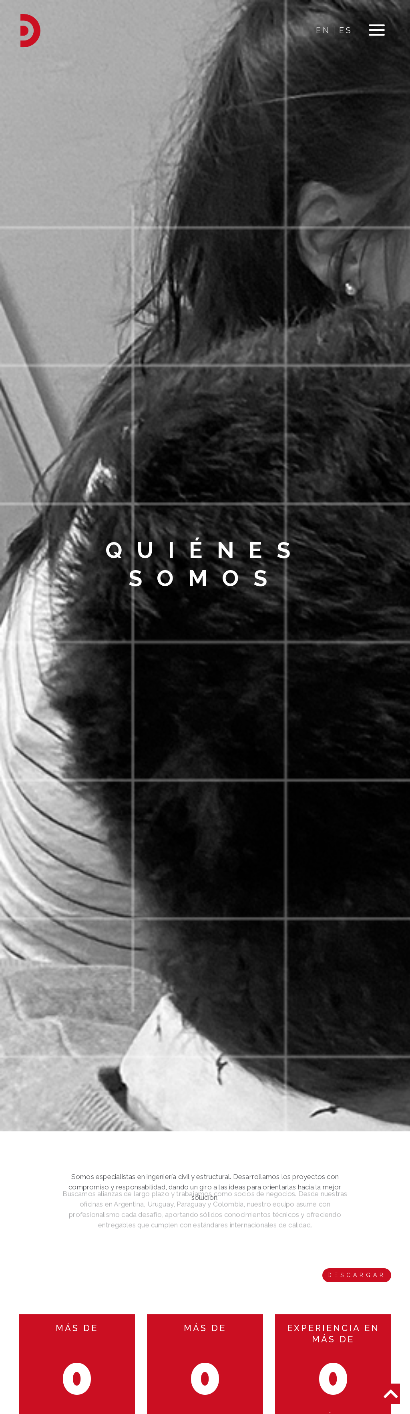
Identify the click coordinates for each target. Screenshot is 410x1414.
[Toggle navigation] (377, 30)
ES (346, 30)
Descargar (357, 1275)
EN (323, 30)
